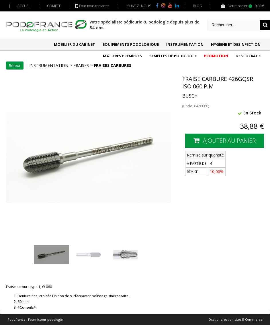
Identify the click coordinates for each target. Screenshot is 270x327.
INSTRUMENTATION (185, 44)
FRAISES (81, 65)
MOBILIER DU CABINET (74, 44)
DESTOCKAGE (248, 55)
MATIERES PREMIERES (122, 55)
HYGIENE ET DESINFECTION (236, 44)
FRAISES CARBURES (112, 65)
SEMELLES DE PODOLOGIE (173, 55)
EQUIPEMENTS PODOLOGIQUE (131, 44)
